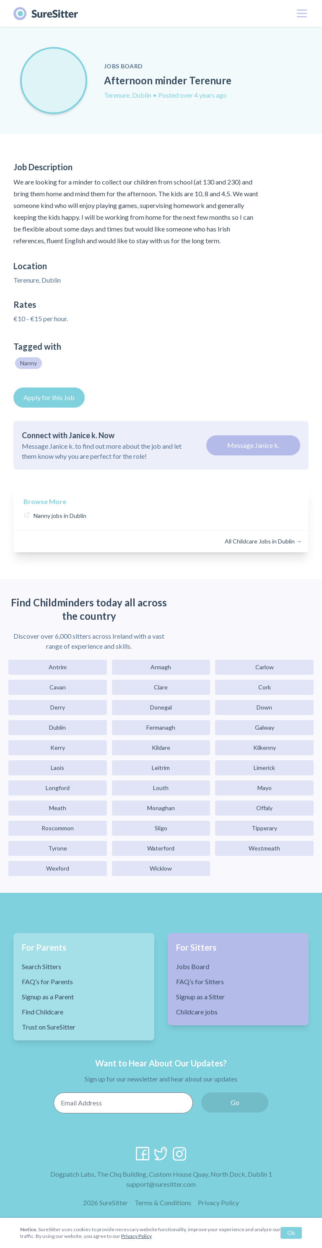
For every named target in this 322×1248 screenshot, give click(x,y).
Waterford (160, 848)
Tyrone (57, 848)
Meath (57, 807)
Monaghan (161, 807)
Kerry (57, 747)
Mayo (264, 787)
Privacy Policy (218, 1202)
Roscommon (58, 828)
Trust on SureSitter (48, 1027)
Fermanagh (160, 727)
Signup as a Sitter (200, 997)
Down (264, 707)
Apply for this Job (49, 397)
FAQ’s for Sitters (200, 981)
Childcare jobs (197, 1012)
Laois (57, 767)
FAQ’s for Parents (47, 981)
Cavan (57, 687)
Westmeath (264, 848)
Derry (57, 707)
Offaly (264, 807)
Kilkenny (264, 747)
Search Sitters (41, 966)
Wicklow (161, 868)
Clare (161, 687)
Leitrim (161, 767)
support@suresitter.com (161, 1184)
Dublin (57, 727)
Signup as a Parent (48, 997)
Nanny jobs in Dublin (60, 515)
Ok (291, 1232)
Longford (58, 787)
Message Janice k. (253, 445)
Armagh (161, 667)
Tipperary (264, 828)
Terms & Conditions (163, 1202)
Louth (161, 787)
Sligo (161, 828)
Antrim (58, 667)
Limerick (264, 767)
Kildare (161, 747)
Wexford (57, 868)
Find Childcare (42, 1012)
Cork (264, 687)
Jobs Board (192, 966)
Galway (264, 727)
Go (235, 1102)
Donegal (161, 707)
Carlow (264, 667)
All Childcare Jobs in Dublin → (263, 541)
